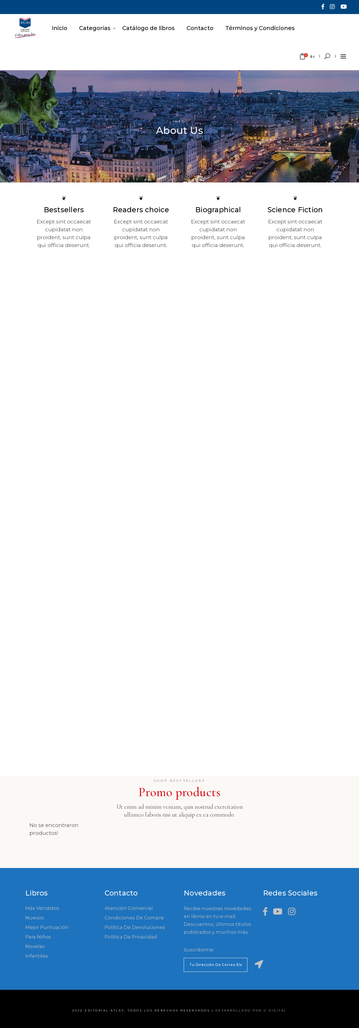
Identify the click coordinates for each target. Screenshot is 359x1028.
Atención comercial (129, 908)
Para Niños (38, 937)
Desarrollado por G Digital (251, 1010)
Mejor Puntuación (47, 927)
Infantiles (36, 956)
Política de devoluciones (135, 927)
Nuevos (34, 917)
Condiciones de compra (134, 917)
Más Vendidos (42, 908)
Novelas (35, 946)
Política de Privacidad (131, 937)
